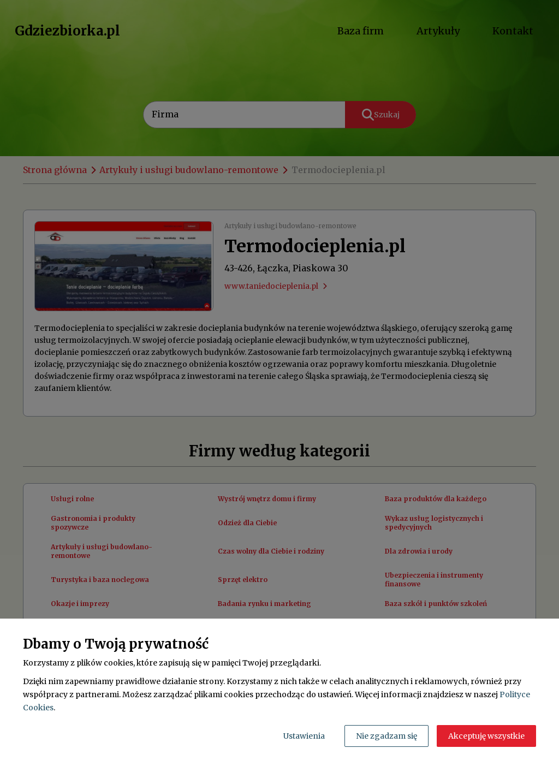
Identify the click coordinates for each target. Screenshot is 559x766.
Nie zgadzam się (386, 736)
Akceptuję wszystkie (486, 736)
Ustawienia (304, 736)
